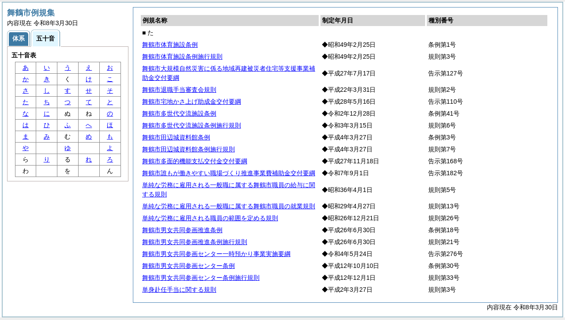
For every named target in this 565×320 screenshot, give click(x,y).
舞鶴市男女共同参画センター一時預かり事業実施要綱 (216, 253)
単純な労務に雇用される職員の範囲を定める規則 (210, 218)
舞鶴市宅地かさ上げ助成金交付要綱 (191, 101)
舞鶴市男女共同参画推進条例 (182, 229)
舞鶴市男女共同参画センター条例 (188, 265)
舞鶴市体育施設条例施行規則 (182, 56)
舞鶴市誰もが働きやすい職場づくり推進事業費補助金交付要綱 (228, 173)
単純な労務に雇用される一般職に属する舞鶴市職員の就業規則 (228, 206)
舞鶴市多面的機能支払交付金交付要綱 (194, 161)
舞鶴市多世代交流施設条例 (179, 113)
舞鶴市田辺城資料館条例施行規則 (188, 149)
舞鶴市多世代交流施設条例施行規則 (191, 125)
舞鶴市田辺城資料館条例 (176, 137)
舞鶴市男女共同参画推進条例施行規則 (194, 241)
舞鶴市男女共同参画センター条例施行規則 (201, 277)
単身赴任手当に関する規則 (179, 289)
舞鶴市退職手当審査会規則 (179, 89)
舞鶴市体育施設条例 (170, 44)
